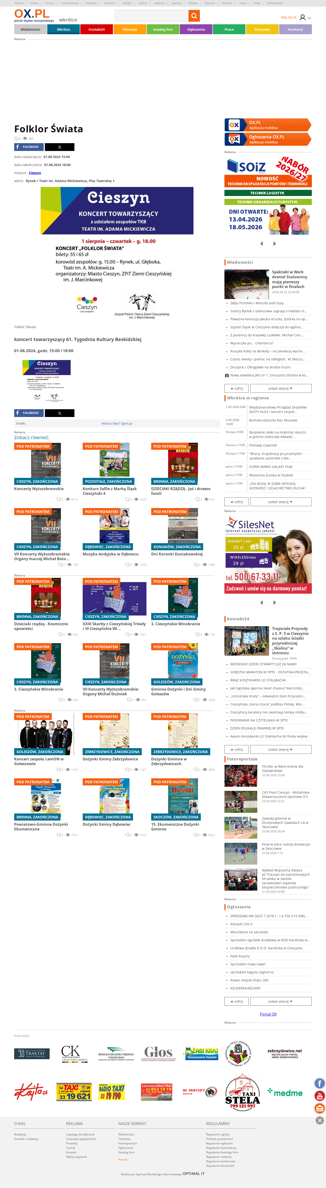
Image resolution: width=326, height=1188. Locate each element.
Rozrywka (262, 29)
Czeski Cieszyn (70, 3)
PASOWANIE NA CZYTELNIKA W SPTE (259, 720)
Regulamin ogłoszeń (219, 1143)
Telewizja (130, 29)
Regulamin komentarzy (221, 1148)
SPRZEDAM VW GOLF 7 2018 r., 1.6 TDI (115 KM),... (269, 916)
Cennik (70, 1148)
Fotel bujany (240, 956)
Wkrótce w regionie (248, 398)
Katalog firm (163, 29)
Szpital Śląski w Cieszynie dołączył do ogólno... (266, 327)
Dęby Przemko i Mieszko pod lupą (256, 303)
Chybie (34, 3)
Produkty (72, 1143)
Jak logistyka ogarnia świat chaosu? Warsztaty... (267, 688)
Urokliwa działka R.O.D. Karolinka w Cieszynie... (267, 948)
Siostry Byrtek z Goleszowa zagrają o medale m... (268, 311)
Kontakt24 (97, 29)
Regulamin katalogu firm (222, 1152)
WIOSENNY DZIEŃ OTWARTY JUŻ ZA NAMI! (263, 664)
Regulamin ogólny (218, 1134)
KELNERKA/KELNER (245, 988)
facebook (27, 147)
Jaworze (176, 3)
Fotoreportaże (242, 759)
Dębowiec (91, 3)
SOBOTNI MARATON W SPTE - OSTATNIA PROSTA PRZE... (269, 672)
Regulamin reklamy (219, 1157)
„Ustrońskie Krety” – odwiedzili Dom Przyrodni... (268, 696)
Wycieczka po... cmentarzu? (252, 343)
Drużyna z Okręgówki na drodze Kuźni (260, 367)
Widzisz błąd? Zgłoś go (117, 423)
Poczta (122, 1159)
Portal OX (268, 1014)
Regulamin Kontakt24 (220, 1166)
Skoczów (210, 3)
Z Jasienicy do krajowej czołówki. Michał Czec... (267, 335)
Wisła (257, 3)
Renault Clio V (241, 924)
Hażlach (127, 3)
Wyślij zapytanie (76, 1157)
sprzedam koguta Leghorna (252, 972)
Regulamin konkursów (220, 1161)
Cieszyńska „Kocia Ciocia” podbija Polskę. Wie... (267, 704)
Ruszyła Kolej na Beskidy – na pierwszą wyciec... (268, 351)
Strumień (227, 3)
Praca (229, 29)
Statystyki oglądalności (81, 1139)
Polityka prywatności (219, 1139)
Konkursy (295, 29)
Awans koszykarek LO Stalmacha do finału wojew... (270, 736)
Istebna (142, 3)
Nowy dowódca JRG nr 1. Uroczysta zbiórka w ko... (269, 375)
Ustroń (243, 3)
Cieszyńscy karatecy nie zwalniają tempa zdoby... (269, 712)
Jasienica (159, 3)
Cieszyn (49, 3)
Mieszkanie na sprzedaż (249, 932)
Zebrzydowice (275, 3)
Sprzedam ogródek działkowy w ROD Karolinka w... (270, 940)
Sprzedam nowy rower (248, 964)
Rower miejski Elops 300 (249, 980)
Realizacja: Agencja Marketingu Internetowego (163, 1174)
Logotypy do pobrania (80, 1134)
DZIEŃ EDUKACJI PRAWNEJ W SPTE (257, 728)
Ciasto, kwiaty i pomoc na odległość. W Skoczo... (267, 359)
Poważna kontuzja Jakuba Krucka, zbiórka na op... (269, 319)
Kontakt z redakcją (26, 1139)
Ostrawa (193, 3)
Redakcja (20, 1134)
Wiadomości (30, 29)
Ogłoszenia (196, 29)
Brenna (19, 3)
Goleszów (109, 3)
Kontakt (71, 1152)
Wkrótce (63, 29)
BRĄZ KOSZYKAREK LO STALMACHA (258, 680)
